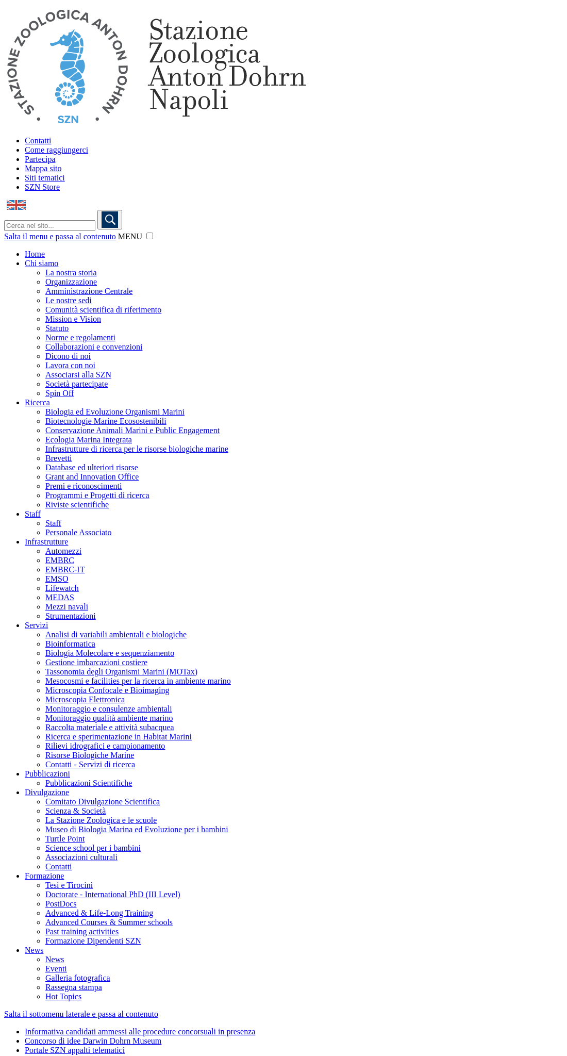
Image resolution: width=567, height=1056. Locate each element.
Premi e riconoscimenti (83, 486)
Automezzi (63, 551)
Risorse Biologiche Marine (89, 755)
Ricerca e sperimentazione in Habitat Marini (118, 736)
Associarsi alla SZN (78, 374)
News (34, 950)
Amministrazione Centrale (88, 291)
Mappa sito (43, 168)
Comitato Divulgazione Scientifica (102, 801)
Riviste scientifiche (77, 504)
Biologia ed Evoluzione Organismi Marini (115, 411)
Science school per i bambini (93, 848)
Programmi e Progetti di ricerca (97, 495)
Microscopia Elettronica (85, 699)
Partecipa (40, 159)
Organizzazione (71, 281)
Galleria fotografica (77, 978)
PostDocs (60, 903)
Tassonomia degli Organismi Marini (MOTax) (121, 671)
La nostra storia (71, 272)
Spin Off (59, 393)
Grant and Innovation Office (92, 476)
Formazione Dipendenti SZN (93, 940)
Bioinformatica (70, 643)
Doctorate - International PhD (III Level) (112, 894)
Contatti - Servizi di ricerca (90, 764)
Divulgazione (47, 792)
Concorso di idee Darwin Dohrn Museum (93, 1040)
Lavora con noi (70, 365)
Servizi (36, 625)
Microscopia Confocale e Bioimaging (107, 690)
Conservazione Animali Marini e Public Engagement (132, 430)
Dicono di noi (68, 356)
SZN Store (42, 187)
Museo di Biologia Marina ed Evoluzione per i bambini (136, 829)
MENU (130, 236)
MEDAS (59, 597)
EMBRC (59, 560)
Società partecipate (76, 384)
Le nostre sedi (68, 300)
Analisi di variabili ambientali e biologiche (116, 634)
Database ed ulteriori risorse (91, 467)
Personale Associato (78, 532)
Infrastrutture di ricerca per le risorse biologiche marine (136, 448)
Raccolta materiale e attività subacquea (109, 727)
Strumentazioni (70, 616)
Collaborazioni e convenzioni (93, 346)
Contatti (38, 140)
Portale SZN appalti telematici (75, 1050)
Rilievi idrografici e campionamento (105, 745)
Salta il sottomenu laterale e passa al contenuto (81, 1014)
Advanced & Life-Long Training (99, 913)
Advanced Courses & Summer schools (109, 922)
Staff (33, 513)
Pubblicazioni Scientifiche (88, 783)
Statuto (57, 328)
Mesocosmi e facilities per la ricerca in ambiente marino (138, 680)
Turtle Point (65, 838)
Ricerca (37, 402)
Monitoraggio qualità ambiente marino (109, 718)
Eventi (56, 968)
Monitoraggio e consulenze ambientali (108, 708)
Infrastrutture (46, 541)
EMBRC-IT (65, 569)
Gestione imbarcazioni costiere (96, 662)
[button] (149, 236)
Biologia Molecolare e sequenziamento (109, 653)
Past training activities (82, 931)
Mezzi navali (66, 606)
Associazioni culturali (81, 857)
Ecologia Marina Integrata (88, 439)
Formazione (44, 875)
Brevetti (58, 458)
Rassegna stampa (73, 987)
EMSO (56, 578)
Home (35, 254)
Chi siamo (41, 263)
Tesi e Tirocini (69, 885)
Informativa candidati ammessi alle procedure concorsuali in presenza (140, 1031)
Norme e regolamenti (80, 337)
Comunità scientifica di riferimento (103, 309)
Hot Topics (63, 996)
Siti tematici (45, 177)
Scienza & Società (75, 810)
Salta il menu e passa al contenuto (60, 236)
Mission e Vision (73, 319)
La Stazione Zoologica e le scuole (101, 820)
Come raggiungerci (56, 149)
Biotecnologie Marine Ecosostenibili (105, 421)
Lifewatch (62, 588)
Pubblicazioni (47, 773)
